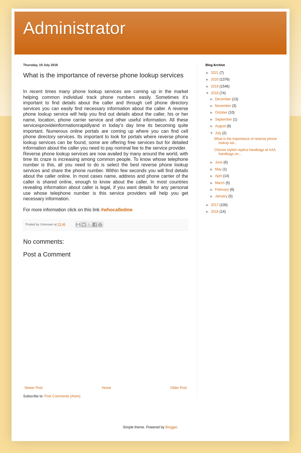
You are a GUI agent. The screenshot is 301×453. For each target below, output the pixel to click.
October (221, 112)
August (221, 126)
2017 (215, 205)
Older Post (178, 388)
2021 (215, 73)
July (218, 133)
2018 (215, 93)
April (219, 176)
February (222, 190)
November (223, 106)
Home (106, 388)
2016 (215, 212)
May (219, 169)
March (220, 183)
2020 (215, 79)
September (224, 119)
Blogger (171, 427)
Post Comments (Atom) (62, 396)
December (223, 99)
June (219, 162)
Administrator (74, 28)
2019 (215, 86)
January (221, 196)
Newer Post (34, 388)
